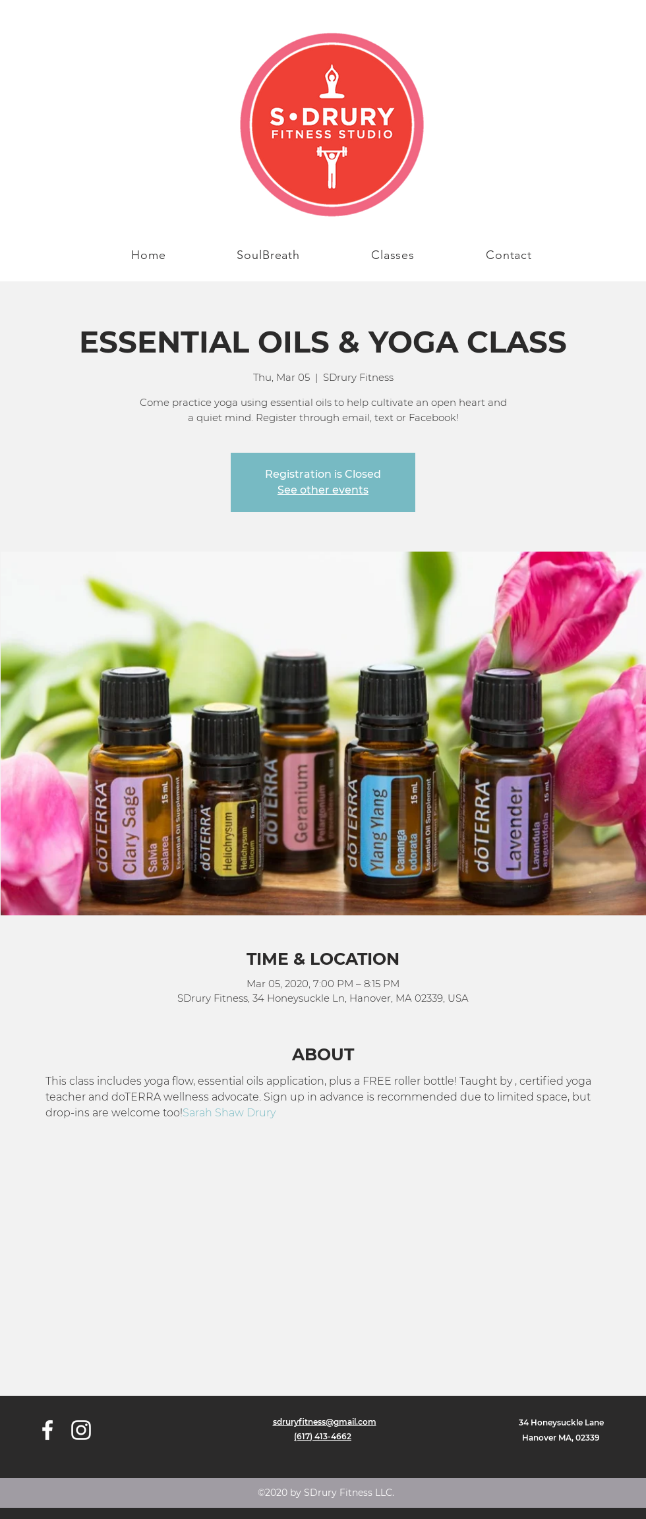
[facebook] (47, 1430)
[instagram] (81, 1430)
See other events (323, 490)
